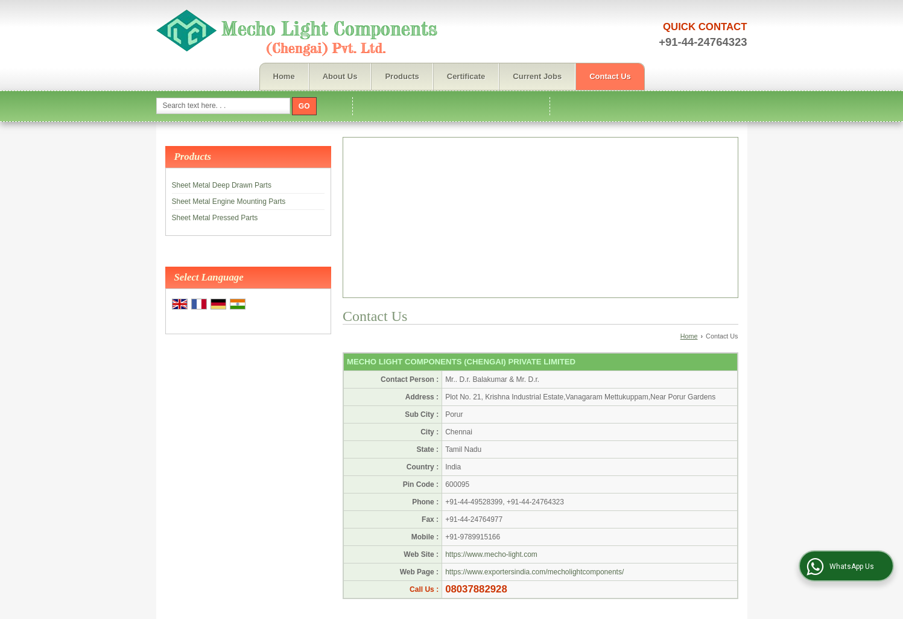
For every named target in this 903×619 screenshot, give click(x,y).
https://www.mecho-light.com (491, 554)
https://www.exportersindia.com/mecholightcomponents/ (534, 572)
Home (284, 76)
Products (402, 76)
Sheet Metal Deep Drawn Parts (221, 185)
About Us (340, 76)
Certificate (466, 76)
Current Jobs (537, 76)
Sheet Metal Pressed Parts (215, 218)
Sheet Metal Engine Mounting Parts (229, 201)
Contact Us (610, 76)
